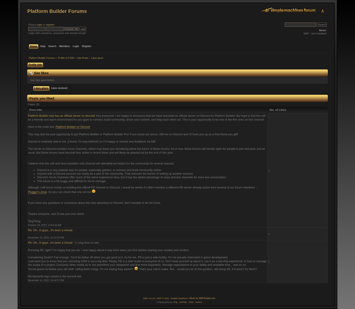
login (39, 24)
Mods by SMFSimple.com (202, 298)
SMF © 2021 (163, 298)
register (50, 24)
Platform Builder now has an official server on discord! (62, 115)
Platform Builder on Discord (72, 126)
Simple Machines (179, 298)
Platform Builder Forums (57, 11)
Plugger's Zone (37, 192)
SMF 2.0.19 (149, 298)
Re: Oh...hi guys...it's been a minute (50, 230)
